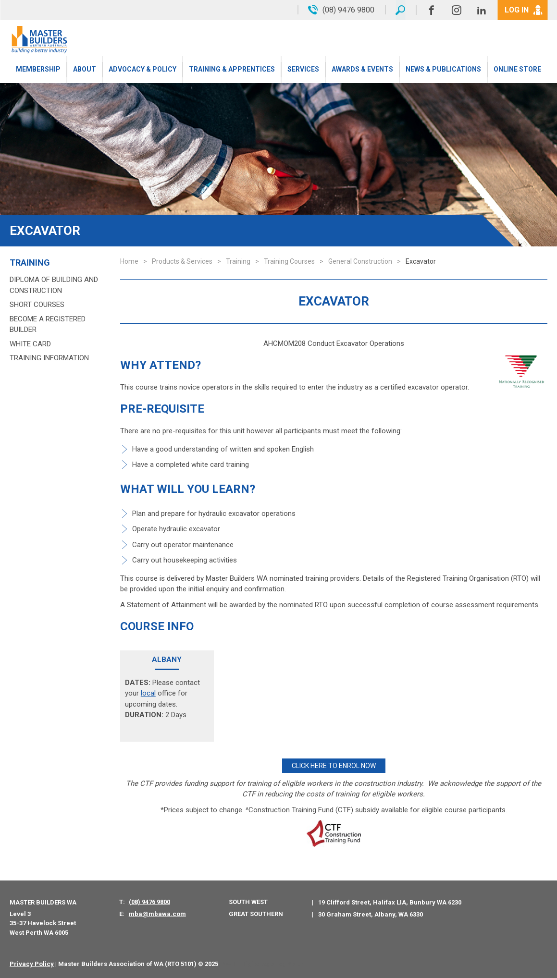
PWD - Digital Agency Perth (263, 963)
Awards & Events (362, 69)
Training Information (49, 358)
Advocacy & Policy (142, 69)
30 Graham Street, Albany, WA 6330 (370, 913)
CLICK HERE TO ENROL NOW (334, 766)
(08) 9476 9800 (149, 901)
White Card (30, 344)
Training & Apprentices (232, 69)
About (84, 69)
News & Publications (443, 69)
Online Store (517, 69)
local (148, 693)
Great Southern (256, 913)
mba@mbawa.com (157, 913)
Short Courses (37, 304)
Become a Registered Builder (48, 324)
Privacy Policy (32, 963)
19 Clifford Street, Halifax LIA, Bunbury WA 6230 (389, 901)
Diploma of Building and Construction (54, 285)
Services (303, 69)
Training (30, 262)
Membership (38, 69)
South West (248, 901)
